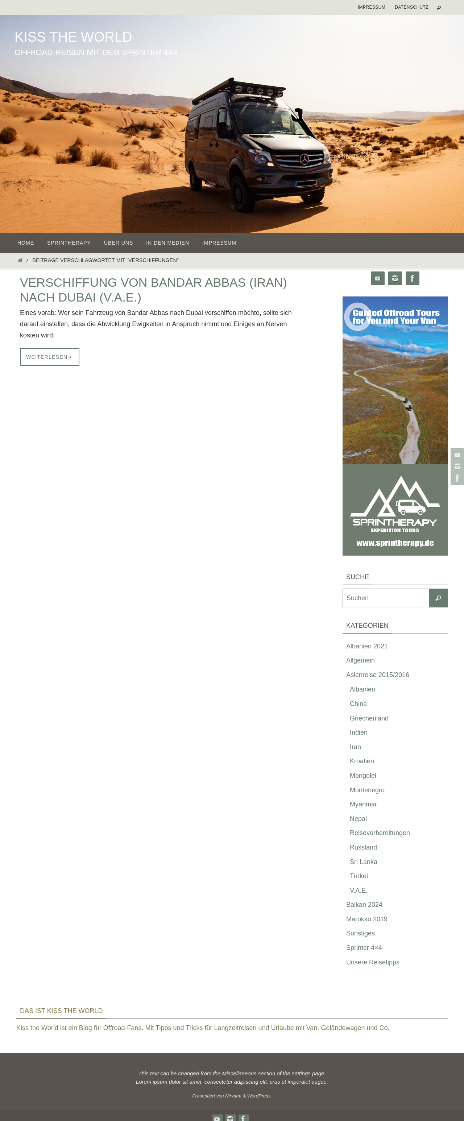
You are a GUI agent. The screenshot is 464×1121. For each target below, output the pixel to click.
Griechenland (369, 718)
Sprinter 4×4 (364, 947)
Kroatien (362, 761)
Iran (355, 747)
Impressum (371, 7)
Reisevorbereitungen (380, 832)
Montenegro (367, 790)
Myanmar (363, 804)
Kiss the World (73, 37)
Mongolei (363, 775)
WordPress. (259, 1096)
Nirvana (233, 1096)
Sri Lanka (363, 861)
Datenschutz (411, 7)
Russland (363, 847)
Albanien (362, 689)
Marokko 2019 (367, 919)
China (358, 703)
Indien (359, 732)
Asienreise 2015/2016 (377, 674)
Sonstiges (360, 933)
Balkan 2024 (364, 904)
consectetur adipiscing (231, 1082)
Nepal (358, 818)
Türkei (359, 876)
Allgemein (360, 660)
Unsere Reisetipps (372, 962)
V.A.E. (359, 890)
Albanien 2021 (367, 646)
